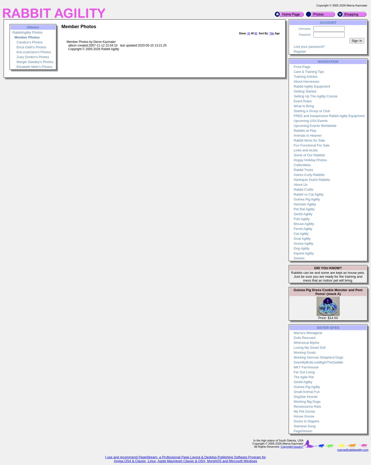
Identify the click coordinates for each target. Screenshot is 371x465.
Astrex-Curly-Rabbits (309, 175)
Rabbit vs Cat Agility (308, 194)
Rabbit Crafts (303, 189)
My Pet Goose (304, 411)
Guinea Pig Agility (307, 199)
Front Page (302, 67)
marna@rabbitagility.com (352, 449)
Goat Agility (302, 239)
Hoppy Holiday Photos (310, 160)
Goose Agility (303, 243)
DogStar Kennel (305, 397)
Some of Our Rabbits (309, 155)
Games (299, 258)
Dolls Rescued (304, 338)
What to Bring (304, 106)
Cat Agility (301, 234)
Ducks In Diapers (306, 421)
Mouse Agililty (304, 224)
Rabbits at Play (305, 131)
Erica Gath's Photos (31, 47)
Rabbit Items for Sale (309, 140)
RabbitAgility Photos (27, 32)
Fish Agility (302, 219)
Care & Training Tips (309, 72)
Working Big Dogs (307, 402)
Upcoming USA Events (311, 121)
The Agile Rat (304, 377)
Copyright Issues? (292, 446)
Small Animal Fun (307, 392)
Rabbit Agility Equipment (312, 86)
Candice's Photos (30, 42)
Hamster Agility (305, 204)
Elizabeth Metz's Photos (34, 67)
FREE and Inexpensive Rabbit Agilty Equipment (329, 116)
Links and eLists (306, 150)
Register (300, 51)
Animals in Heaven (307, 135)
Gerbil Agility (303, 214)
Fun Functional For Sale (311, 145)
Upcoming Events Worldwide (315, 126)
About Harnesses (306, 81)
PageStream (303, 431)
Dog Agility (301, 248)
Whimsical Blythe (306, 343)
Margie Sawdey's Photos (35, 62)
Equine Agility (304, 253)
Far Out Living (304, 372)
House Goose (304, 416)
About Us (300, 185)
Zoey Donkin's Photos (33, 57)
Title (271, 33)
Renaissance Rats (307, 406)
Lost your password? (309, 47)
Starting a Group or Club (312, 111)
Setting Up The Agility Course (315, 96)
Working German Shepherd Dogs (318, 357)
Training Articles (305, 77)
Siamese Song (304, 426)
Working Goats (305, 352)
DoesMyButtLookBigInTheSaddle (318, 362)
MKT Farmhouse (306, 367)
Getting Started (305, 91)
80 (256, 33)
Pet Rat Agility (304, 209)
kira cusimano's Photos (34, 52)
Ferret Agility (303, 229)
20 (248, 33)
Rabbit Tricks (303, 170)
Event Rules (303, 101)
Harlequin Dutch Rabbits (312, 180)
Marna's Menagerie (308, 333)
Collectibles (302, 165)
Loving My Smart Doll (310, 348)
